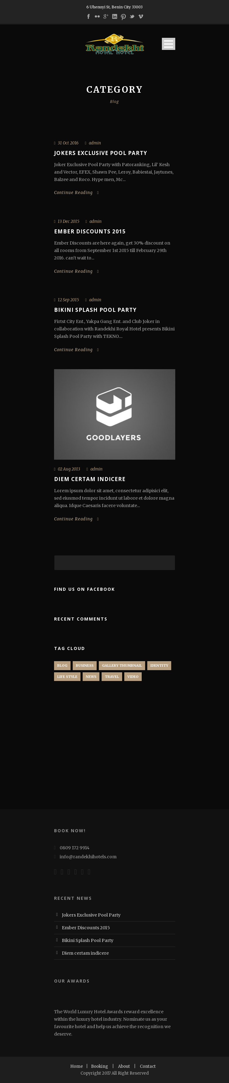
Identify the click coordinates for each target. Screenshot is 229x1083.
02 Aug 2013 (69, 469)
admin (95, 143)
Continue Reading (76, 192)
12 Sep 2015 (68, 300)
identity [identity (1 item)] (159, 665)
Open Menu (168, 44)
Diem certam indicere (90, 479)
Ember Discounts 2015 (90, 231)
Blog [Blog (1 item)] (62, 665)
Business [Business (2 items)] (85, 665)
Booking (99, 1066)
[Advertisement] (100, 752)
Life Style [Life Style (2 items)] (67, 676)
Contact (148, 1066)
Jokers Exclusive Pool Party (100, 153)
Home (76, 1066)
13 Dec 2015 (68, 221)
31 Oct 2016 (68, 143)
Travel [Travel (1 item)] (112, 676)
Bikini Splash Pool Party (95, 309)
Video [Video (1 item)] (133, 676)
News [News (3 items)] (91, 676)
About (124, 1066)
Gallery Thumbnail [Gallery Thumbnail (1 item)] (122, 665)
